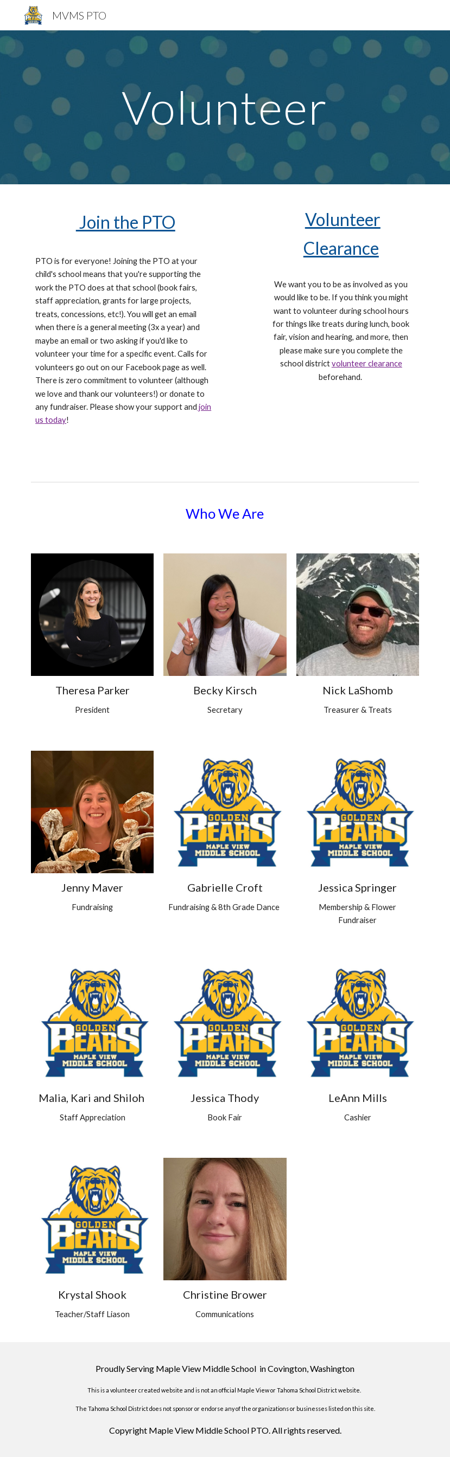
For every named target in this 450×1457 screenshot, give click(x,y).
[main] (224, 107)
